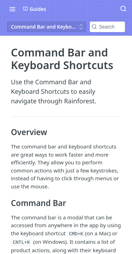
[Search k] (107, 27)
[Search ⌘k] (123, 9)
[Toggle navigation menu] (12, 9)
